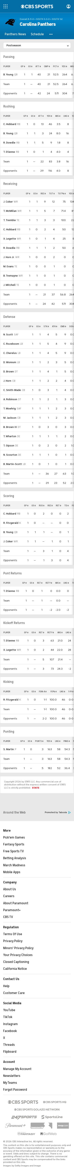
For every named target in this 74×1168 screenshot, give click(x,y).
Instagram (10, 1024)
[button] (51, 34)
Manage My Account (17, 1069)
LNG (66, 116)
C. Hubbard (9, 124)
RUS (41, 505)
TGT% (62, 193)
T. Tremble (9, 220)
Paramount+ (12, 910)
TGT (52, 193)
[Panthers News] (15, 34)
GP (23, 66)
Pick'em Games (14, 837)
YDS (64, 66)
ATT (38, 66)
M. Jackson (9, 417)
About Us (9, 889)
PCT (56, 66)
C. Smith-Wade (12, 390)
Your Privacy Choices (18, 955)
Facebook (10, 1031)
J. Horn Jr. (8, 257)
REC (43, 193)
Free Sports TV (13, 851)
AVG (57, 116)
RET (58, 505)
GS (30, 66)
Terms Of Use (12, 934)
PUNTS (39, 741)
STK (46, 326)
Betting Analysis (14, 858)
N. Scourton (10, 454)
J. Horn (7, 380)
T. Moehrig (9, 408)
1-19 (70, 691)
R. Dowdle (9, 142)
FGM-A (43, 691)
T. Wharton (9, 436)
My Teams (10, 1083)
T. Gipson (8, 445)
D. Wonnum (9, 362)
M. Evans (8, 266)
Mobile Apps (11, 872)
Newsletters (11, 1076)
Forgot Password (15, 1090)
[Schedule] (37, 34)
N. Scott (8, 334)
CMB (63, 326)
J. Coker (8, 201)
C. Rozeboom (11, 343)
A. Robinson (10, 399)
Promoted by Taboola (58, 812)
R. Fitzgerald (10, 523)
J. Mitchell (9, 285)
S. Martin (8, 749)
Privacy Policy (12, 941)
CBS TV (8, 917)
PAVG (67, 741)
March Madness (14, 865)
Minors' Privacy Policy (18, 948)
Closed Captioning (16, 962)
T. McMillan (10, 211)
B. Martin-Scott (12, 464)
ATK (54, 326)
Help (6, 986)
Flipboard (9, 1052)
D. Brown (8, 371)
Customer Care (14, 993)
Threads (9, 1045)
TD (66, 505)
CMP (47, 66)
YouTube (9, 1010)
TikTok (7, 1017)
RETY (49, 582)
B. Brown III (10, 427)
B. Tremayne (10, 275)
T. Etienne (9, 152)
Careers (8, 896)
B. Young (8, 74)
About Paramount (15, 903)
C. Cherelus (10, 353)
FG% (54, 691)
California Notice (15, 969)
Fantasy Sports (13, 844)
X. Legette (9, 238)
